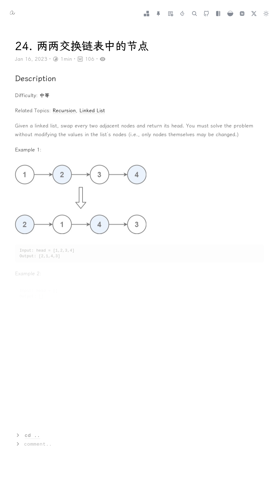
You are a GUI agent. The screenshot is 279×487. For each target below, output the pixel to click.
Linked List (92, 111)
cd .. (32, 435)
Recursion (64, 111)
